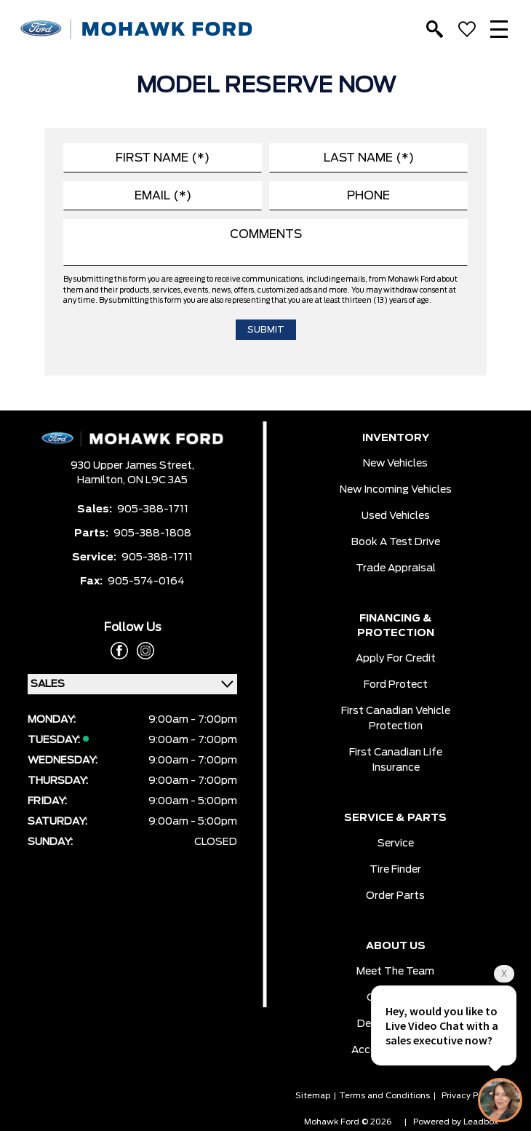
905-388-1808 (152, 533)
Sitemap (312, 1096)
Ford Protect (396, 685)
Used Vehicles (396, 516)
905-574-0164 (146, 581)
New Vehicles (395, 464)
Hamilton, (102, 480)
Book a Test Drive (395, 542)
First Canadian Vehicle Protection (395, 718)
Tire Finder (395, 870)
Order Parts (395, 896)
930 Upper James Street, (132, 466)
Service (396, 843)
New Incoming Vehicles (396, 490)
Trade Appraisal (396, 568)
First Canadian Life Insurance (395, 760)
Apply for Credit (396, 659)
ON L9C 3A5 (157, 480)
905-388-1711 (152, 509)
